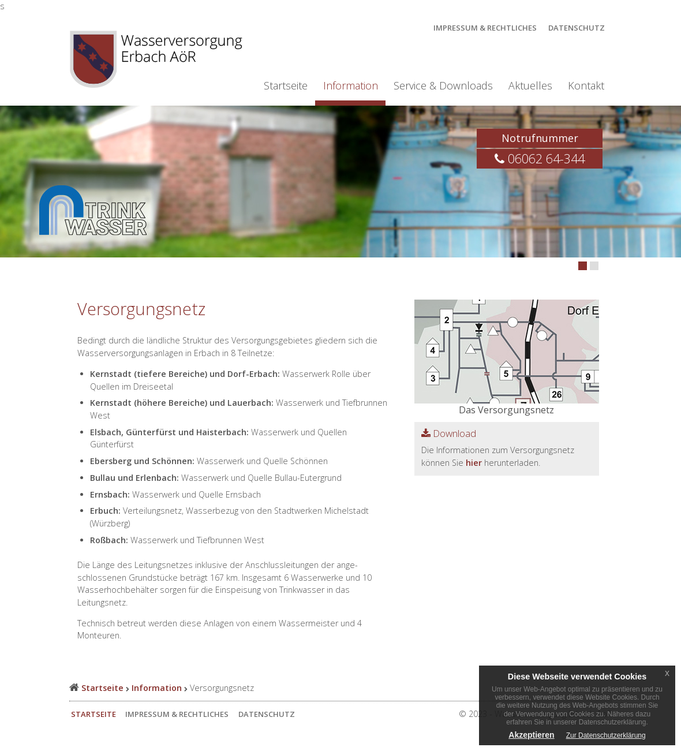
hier (474, 462)
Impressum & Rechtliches (485, 28)
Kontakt (586, 85)
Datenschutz (576, 28)
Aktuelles (530, 85)
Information (350, 85)
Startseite (286, 85)
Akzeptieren (531, 734)
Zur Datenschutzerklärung (606, 735)
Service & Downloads (443, 85)
